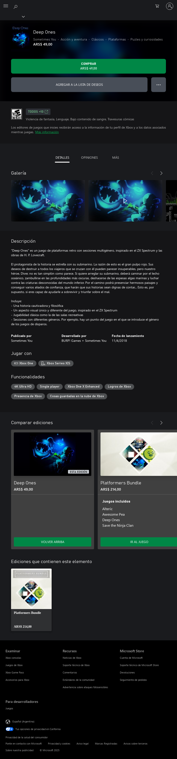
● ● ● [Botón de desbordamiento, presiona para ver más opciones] (158, 84)
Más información (47, 132)
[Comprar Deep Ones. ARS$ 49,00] (88, 66)
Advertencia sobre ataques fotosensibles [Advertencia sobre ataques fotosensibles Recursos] (85, 687)
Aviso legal (83, 743)
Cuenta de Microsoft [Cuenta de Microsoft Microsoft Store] (131, 657)
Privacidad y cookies (59, 743)
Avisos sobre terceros (136, 743)
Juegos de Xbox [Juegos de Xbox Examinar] (14, 665)
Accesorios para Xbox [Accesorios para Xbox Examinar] (17, 679)
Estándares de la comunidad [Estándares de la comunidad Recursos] (78, 679)
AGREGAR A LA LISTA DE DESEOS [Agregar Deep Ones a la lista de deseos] (79, 84)
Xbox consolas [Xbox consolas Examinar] (13, 657)
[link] (31, 600)
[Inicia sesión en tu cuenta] (169, 6)
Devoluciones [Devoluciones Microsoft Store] (127, 672)
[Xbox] (12, 16)
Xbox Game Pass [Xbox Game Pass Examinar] (15, 672)
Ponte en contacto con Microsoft (24, 743)
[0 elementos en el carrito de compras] (158, 6)
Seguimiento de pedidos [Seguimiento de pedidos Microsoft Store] (133, 679)
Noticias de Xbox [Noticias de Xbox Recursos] (72, 657)
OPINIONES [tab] (89, 157)
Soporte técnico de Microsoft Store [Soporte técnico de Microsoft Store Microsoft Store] (139, 665)
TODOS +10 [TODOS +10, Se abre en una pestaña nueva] (38, 112)
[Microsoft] (88, 3)
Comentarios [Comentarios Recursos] (70, 672)
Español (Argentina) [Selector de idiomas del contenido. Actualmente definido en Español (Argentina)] (23, 721)
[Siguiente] (161, 173)
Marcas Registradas (106, 743)
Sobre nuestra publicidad (19, 750)
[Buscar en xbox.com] (16, 6)
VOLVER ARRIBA (52, 542)
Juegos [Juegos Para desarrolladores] (9, 708)
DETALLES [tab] (62, 157)
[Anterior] (152, 173)
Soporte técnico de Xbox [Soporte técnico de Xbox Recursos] (76, 665)
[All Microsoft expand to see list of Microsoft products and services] (5, 6)
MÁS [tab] (115, 157)
